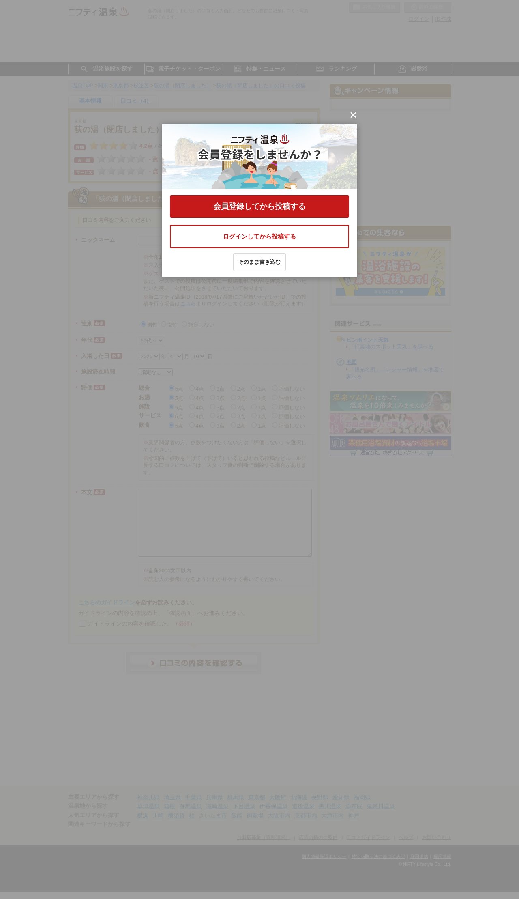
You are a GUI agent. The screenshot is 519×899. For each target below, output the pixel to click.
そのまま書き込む (259, 262)
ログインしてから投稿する (259, 236)
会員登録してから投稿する (259, 206)
